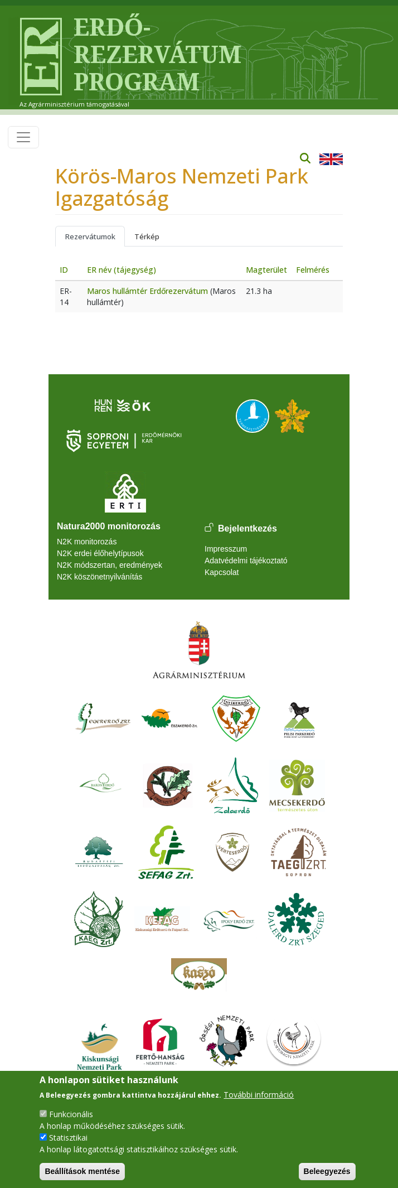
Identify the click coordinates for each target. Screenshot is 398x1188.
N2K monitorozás (87, 541)
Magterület (266, 269)
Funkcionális (71, 1114)
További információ (259, 1094)
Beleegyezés (327, 1171)
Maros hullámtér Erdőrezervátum (147, 291)
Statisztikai (68, 1137)
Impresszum (226, 548)
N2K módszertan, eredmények (109, 565)
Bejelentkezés (247, 528)
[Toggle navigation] (23, 137)
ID (64, 269)
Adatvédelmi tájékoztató (246, 560)
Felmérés (312, 269)
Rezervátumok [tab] (90, 236)
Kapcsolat (222, 572)
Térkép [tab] (146, 236)
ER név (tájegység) (121, 269)
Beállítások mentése (82, 1171)
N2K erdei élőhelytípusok (100, 553)
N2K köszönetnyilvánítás (99, 576)
